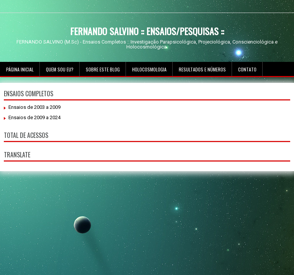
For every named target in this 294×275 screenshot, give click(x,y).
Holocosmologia (149, 69)
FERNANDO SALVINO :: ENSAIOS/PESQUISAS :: (147, 31)
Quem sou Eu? (60, 69)
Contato (247, 69)
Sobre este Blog (103, 69)
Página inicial (20, 69)
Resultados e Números (202, 69)
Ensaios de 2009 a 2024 (34, 117)
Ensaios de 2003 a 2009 (34, 107)
